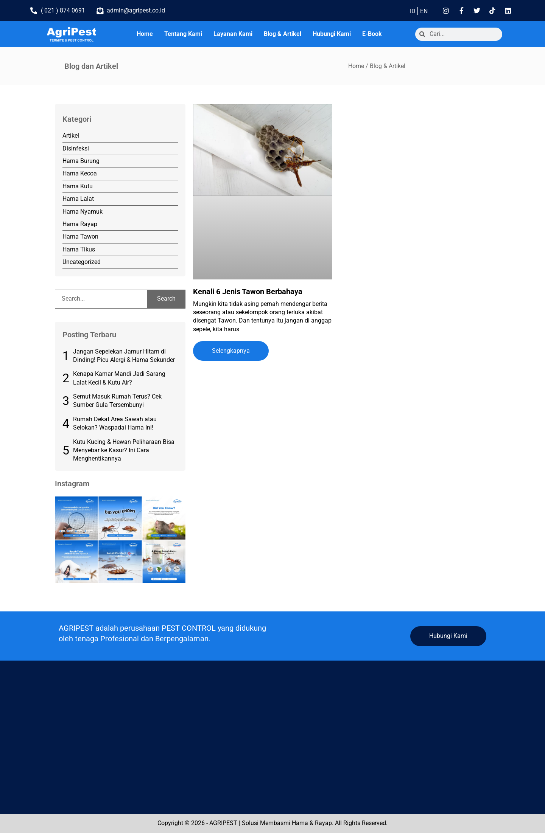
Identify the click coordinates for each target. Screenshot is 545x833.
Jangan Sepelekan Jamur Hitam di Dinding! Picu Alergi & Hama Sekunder (124, 355)
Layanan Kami (232, 33)
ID (413, 11)
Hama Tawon (80, 236)
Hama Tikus (78, 249)
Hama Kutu (77, 186)
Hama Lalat (78, 198)
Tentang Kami (183, 33)
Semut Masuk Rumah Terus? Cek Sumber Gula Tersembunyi (117, 400)
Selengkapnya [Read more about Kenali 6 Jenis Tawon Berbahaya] (231, 350)
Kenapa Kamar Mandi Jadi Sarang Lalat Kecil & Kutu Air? (119, 378)
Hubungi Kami (332, 33)
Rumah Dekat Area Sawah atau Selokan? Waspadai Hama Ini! (115, 423)
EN (424, 11)
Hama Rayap (79, 224)
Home (145, 33)
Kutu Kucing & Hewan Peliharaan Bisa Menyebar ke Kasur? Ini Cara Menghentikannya (123, 450)
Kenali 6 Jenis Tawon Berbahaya (247, 291)
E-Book (372, 33)
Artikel (70, 135)
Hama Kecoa (79, 173)
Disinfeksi (75, 148)
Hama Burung (81, 160)
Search (166, 298)
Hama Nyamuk (82, 211)
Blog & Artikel (282, 33)
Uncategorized (81, 261)
